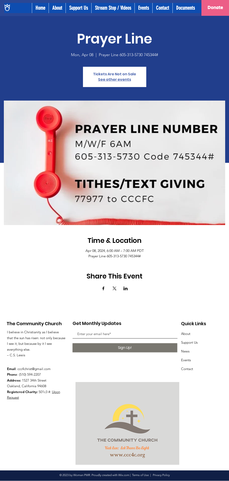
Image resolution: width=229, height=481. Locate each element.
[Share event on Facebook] (103, 288)
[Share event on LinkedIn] (125, 288)
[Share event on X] (114, 288)
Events (186, 360)
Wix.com (123, 475)
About (185, 333)
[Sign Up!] (125, 347)
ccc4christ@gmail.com (34, 369)
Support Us (189, 342)
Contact (187, 369)
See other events (114, 79)
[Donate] (215, 8)
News (185, 351)
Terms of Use (140, 475)
